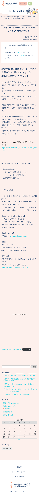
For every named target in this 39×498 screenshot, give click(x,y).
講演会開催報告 (8, 415)
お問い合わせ (19, 476)
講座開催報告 (7, 412)
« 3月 (18, 439)
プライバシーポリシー (19, 472)
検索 (34, 367)
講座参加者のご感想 (9, 406)
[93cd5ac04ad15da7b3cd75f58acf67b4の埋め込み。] (19, 314)
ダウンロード (26, 349)
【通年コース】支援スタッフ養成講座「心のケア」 (20, 376)
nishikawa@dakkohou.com (19, 236)
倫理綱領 (19, 467)
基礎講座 (8, 409)
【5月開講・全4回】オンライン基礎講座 (16, 394)
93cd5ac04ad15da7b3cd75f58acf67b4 (11, 349)
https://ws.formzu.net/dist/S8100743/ (14, 267)
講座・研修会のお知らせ (11, 403)
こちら (19, 53)
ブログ (24, 3)
